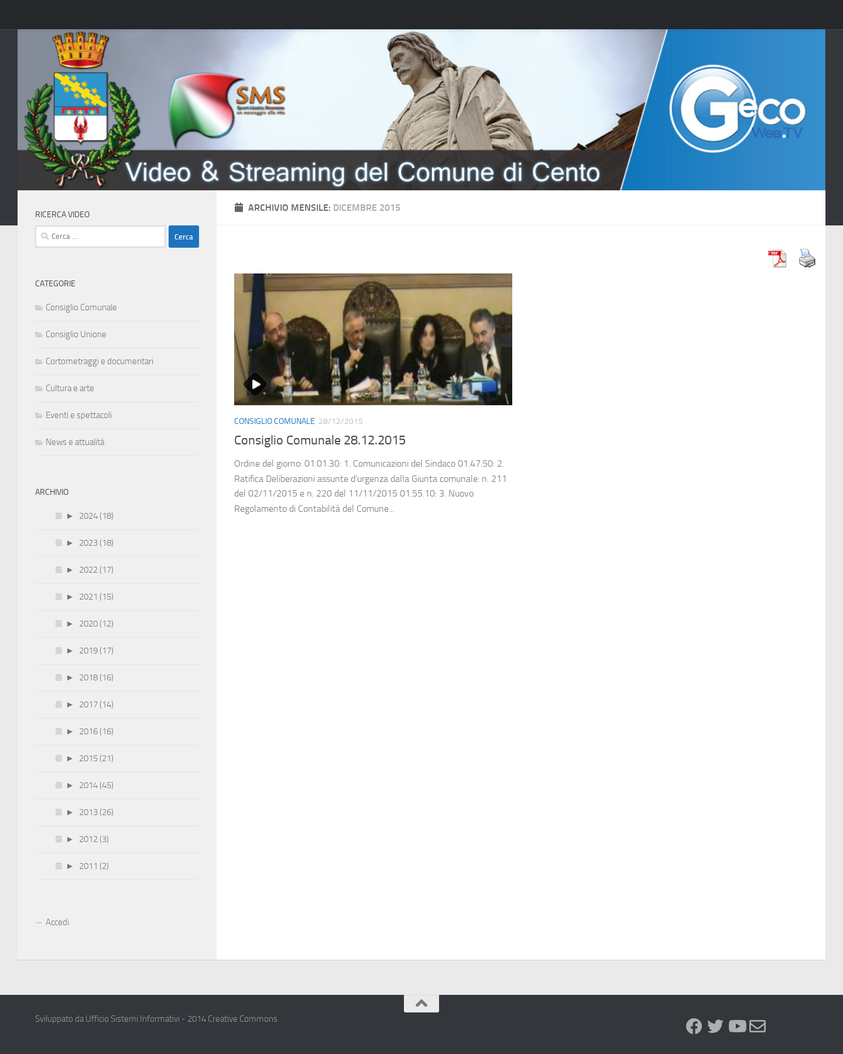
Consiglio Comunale (274, 421)
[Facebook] (694, 1026)
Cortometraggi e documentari (99, 361)
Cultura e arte (70, 388)
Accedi (57, 922)
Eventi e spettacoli (79, 415)
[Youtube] (736, 1026)
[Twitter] (715, 1026)
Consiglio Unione (76, 334)
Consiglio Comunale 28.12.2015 (320, 440)
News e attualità (75, 442)
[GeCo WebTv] (778, 1027)
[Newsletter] (757, 1026)
